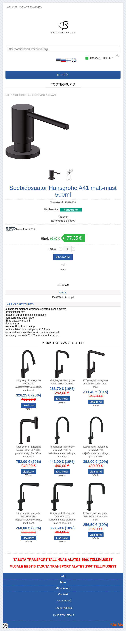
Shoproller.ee (116, 624)
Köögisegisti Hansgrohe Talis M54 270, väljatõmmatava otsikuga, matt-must (28, 518)
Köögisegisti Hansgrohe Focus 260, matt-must (62, 382)
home (8, 95)
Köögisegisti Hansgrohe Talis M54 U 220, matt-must (95, 516)
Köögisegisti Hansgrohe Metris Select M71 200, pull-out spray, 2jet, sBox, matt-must (28, 451)
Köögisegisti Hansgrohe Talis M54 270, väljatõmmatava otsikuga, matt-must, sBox (62, 518)
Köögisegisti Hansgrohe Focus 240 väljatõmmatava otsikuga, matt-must (28, 385)
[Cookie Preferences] (5, 626)
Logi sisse (12, 6)
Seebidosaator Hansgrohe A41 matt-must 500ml (34, 95)
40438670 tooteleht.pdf (63, 297)
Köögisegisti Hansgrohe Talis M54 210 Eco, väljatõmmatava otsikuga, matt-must (62, 451)
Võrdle (63, 269)
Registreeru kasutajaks (30, 6)
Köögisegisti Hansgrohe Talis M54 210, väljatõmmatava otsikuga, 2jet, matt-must (95, 451)
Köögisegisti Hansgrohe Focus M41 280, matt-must (95, 383)
